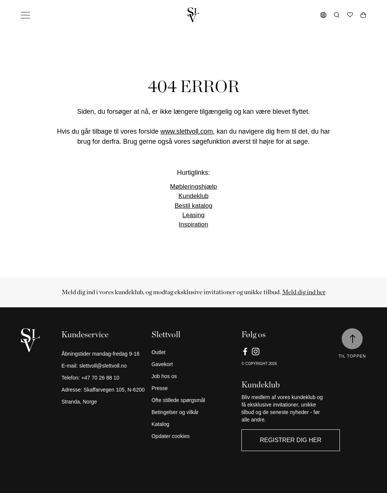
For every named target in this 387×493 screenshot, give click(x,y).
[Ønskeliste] (350, 15)
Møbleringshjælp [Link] (193, 186)
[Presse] (194, 388)
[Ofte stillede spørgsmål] (194, 400)
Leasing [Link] (193, 215)
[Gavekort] (194, 364)
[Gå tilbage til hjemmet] (193, 14)
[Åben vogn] (363, 15)
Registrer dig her (290, 440)
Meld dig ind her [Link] (304, 292)
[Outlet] (194, 352)
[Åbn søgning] (336, 15)
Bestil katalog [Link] (193, 205)
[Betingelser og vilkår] (194, 412)
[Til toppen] (352, 338)
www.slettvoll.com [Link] (187, 131)
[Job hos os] (194, 376)
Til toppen (352, 356)
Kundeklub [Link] (193, 196)
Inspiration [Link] (193, 224)
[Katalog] (194, 424)
